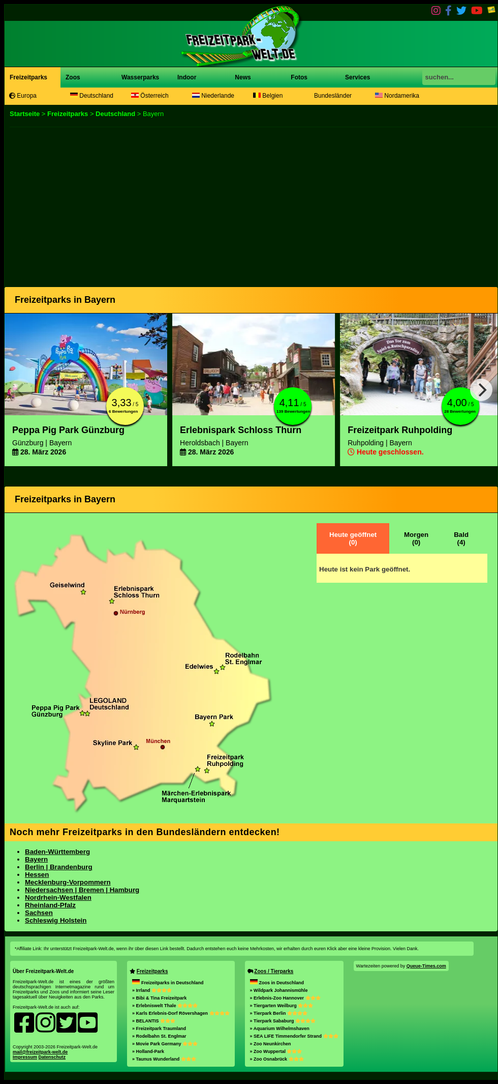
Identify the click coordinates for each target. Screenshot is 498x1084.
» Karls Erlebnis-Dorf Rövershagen (181, 1013)
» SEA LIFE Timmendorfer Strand (294, 1036)
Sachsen (39, 913)
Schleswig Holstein (55, 920)
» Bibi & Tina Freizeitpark (159, 998)
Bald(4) (461, 538)
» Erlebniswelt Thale (165, 1005)
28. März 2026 (39, 452)
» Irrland (152, 990)
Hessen (37, 874)
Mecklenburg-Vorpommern (68, 882)
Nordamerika (397, 95)
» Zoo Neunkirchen (270, 1043)
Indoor (186, 77)
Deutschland (91, 95)
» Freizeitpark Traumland (159, 1028)
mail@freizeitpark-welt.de (40, 1051)
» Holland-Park (148, 1051)
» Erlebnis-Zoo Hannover (285, 998)
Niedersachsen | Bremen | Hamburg (82, 890)
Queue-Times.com (426, 965)
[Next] (481, 390)
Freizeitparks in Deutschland (168, 982)
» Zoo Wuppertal (276, 1051)
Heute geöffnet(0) (353, 538)
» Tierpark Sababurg (283, 1020)
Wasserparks (140, 77)
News (242, 77)
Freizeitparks (28, 77)
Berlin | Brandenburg (58, 867)
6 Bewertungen (123, 411)
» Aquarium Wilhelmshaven (279, 1028)
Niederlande (213, 95)
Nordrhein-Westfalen (58, 897)
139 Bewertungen (293, 411)
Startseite (25, 114)
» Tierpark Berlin (278, 1013)
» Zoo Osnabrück (277, 1059)
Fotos (298, 77)
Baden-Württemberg (57, 851)
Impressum (25, 1057)
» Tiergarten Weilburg (282, 1005)
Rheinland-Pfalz (50, 905)
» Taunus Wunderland (164, 1059)
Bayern (36, 859)
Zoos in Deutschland (277, 982)
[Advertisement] (245, 203)
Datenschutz (52, 1057)
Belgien (268, 95)
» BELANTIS (153, 1020)
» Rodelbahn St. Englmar (159, 1036)
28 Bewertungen (460, 411)
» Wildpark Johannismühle (279, 990)
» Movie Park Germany (165, 1043)
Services (357, 77)
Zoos (73, 77)
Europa (23, 95)
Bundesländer (333, 95)
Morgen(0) (416, 538)
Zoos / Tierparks (273, 971)
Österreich (150, 95)
